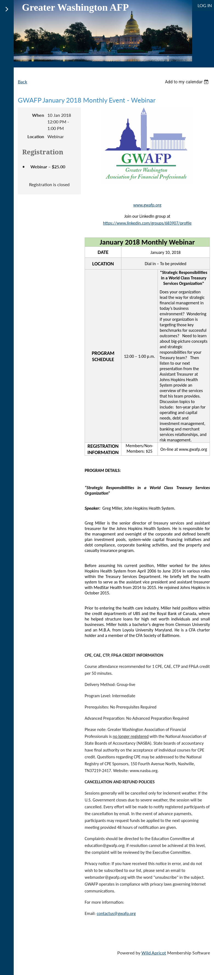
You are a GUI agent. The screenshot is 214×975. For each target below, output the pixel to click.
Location (35, 136)
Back (22, 81)
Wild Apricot (153, 952)
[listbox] (187, 81)
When (38, 115)
